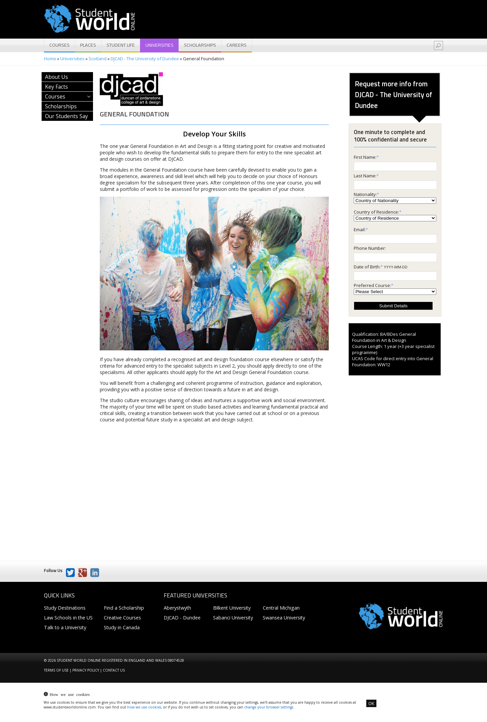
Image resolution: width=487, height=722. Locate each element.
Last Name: (365, 176)
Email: (360, 229)
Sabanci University (233, 617)
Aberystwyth (177, 608)
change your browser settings (268, 707)
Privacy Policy (85, 670)
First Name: (365, 157)
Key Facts (56, 86)
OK (371, 703)
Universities (159, 45)
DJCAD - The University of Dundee (145, 59)
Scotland (98, 59)
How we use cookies (70, 694)
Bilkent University (232, 608)
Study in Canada (122, 627)
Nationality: (365, 194)
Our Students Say (66, 116)
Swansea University (284, 617)
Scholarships (200, 45)
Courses (59, 45)
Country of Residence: (376, 212)
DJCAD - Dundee (182, 617)
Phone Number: (370, 248)
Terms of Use (56, 670)
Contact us (114, 670)
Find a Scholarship (124, 608)
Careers (237, 45)
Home (50, 59)
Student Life (121, 45)
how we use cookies (144, 707)
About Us (56, 77)
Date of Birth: (367, 267)
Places (88, 45)
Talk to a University (65, 627)
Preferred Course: (372, 285)
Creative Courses (122, 617)
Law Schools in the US (68, 617)
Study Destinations (65, 608)
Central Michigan (281, 608)
